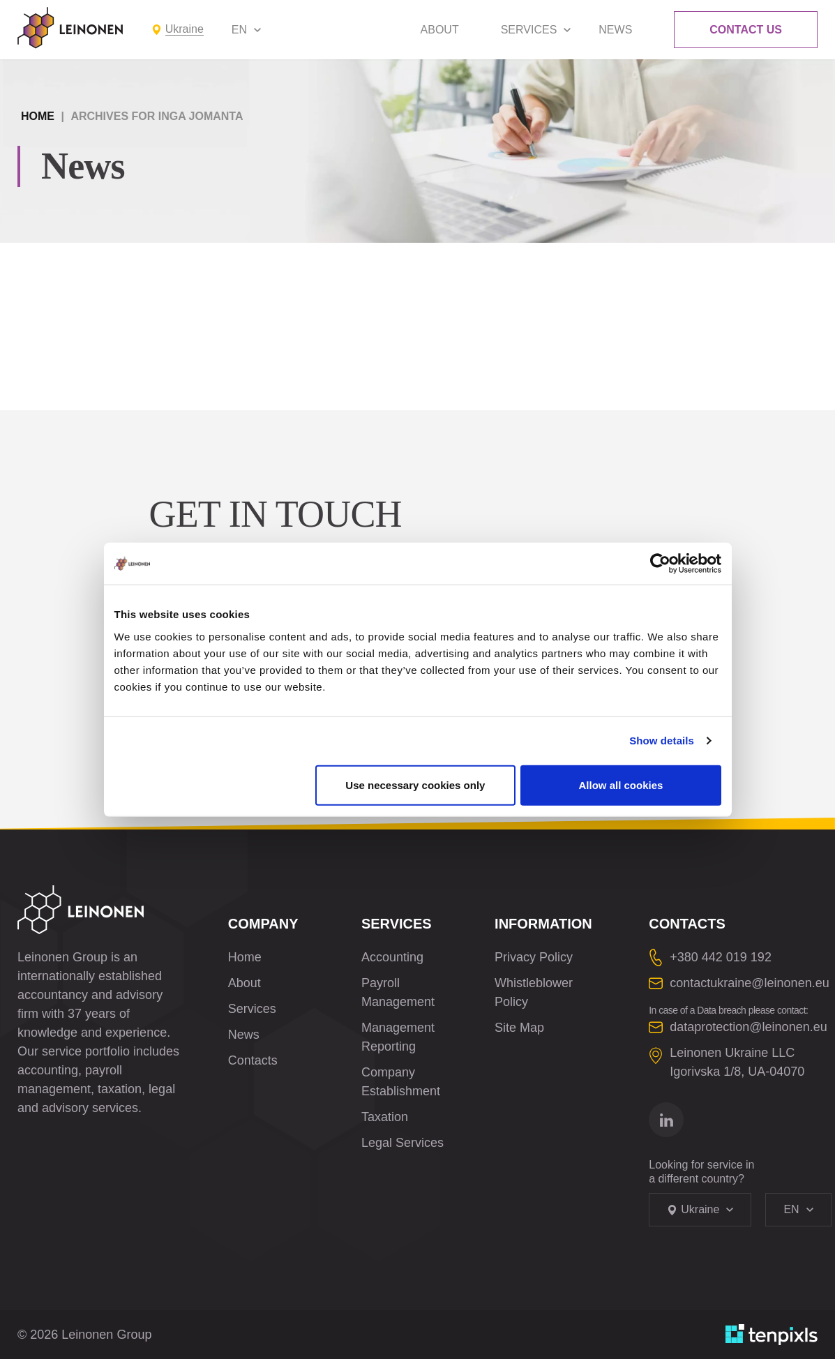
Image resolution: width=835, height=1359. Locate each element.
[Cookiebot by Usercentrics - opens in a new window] (660, 563)
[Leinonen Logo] (70, 28)
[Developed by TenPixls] (771, 1334)
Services (529, 30)
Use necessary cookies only (415, 784)
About (440, 30)
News (615, 30)
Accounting (392, 957)
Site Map (519, 1028)
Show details (661, 740)
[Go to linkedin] (666, 1119)
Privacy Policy (534, 957)
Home (37, 116)
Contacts (253, 1060)
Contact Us (745, 30)
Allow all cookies (621, 784)
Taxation (384, 1117)
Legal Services (402, 1143)
